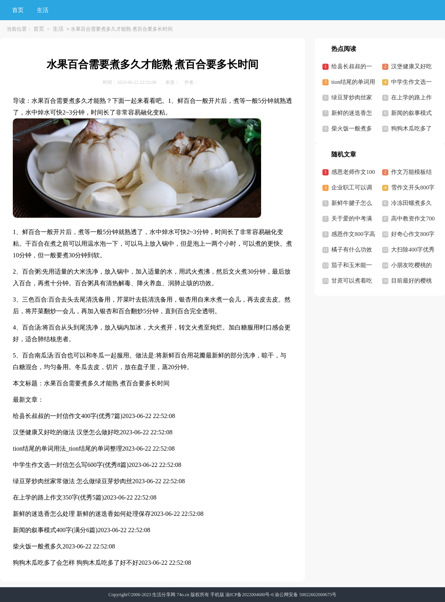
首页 (18, 10)
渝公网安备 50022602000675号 (305, 594)
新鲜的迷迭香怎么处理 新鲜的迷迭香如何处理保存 (82, 513)
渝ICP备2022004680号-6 (249, 594)
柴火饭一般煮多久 (37, 546)
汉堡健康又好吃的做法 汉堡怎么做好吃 (66, 432)
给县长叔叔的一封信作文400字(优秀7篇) (68, 416)
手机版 (217, 594)
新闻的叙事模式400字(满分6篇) (55, 530)
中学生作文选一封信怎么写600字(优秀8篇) (71, 464)
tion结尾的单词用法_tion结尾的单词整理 (67, 448)
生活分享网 (163, 594)
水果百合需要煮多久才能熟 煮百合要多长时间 (107, 383)
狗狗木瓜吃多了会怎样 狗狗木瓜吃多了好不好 (76, 562)
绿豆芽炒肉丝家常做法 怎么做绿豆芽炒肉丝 (72, 481)
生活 (42, 10)
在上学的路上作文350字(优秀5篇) (58, 497)
